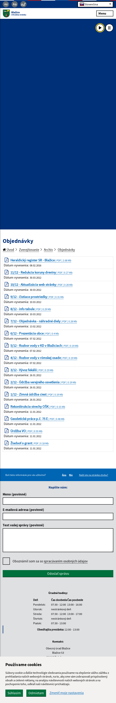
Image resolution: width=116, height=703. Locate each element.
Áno (64, 475)
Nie (71, 475)
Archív (48, 249)
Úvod (8, 249)
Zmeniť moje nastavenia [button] (66, 693)
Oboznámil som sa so (50, 561)
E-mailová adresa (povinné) (23, 509)
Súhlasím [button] (14, 693)
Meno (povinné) (15, 494)
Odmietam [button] (36, 693)
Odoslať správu (58, 573)
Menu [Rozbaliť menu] (104, 13)
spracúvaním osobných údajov (66, 561)
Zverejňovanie (29, 249)
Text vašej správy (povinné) (23, 525)
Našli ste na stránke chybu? (93, 475)
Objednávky (66, 249)
